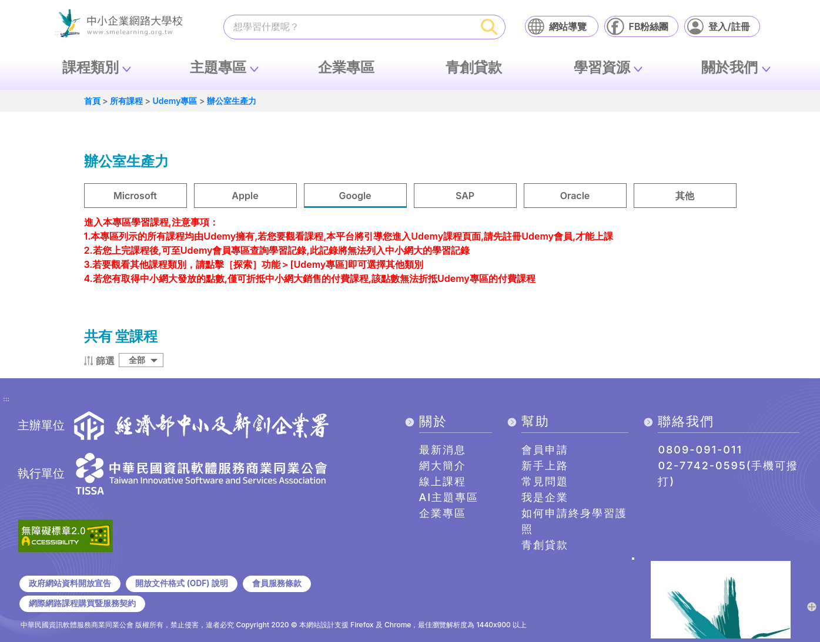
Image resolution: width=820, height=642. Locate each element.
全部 (137, 360)
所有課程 (126, 101)
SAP (465, 195)
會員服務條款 (277, 583)
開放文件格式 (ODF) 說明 (181, 583)
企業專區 (346, 67)
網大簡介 (442, 465)
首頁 (92, 101)
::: (6, 399)
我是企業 (544, 497)
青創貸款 (474, 67)
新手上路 (544, 465)
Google (355, 195)
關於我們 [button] (729, 67)
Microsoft (135, 195)
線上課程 (442, 481)
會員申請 (544, 449)
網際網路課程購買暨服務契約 (82, 603)
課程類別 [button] (90, 67)
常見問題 (544, 481)
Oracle (575, 195)
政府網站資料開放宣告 (70, 583)
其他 (684, 195)
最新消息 (442, 449)
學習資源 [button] (602, 67)
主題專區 (218, 67)
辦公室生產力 (231, 101)
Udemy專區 (174, 101)
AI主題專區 (449, 497)
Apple (245, 195)
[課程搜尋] (349, 26)
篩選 (105, 361)
